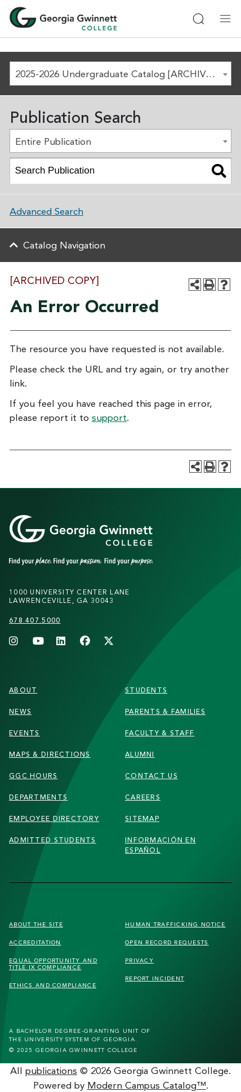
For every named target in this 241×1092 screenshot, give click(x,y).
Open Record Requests (167, 942)
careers (142, 797)
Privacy (139, 960)
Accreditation (35, 942)
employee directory (54, 818)
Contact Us (151, 775)
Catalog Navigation (64, 245)
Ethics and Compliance (52, 985)
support (109, 417)
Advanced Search (46, 211)
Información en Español (160, 845)
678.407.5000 (34, 620)
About (23, 690)
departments (38, 797)
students (146, 690)
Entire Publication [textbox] (53, 141)
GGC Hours (33, 775)
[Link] (102, 540)
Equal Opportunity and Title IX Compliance (53, 963)
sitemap (142, 818)
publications (51, 1070)
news (20, 711)
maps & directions (50, 754)
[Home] (63, 18)
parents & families (165, 711)
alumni (140, 754)
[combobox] (120, 73)
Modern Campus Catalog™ (146, 1085)
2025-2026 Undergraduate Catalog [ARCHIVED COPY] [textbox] (123, 73)
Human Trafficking (175, 924)
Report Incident (154, 978)
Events (24, 733)
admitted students (52, 840)
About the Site (36, 924)
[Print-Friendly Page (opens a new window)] (209, 284)
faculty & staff (159, 733)
